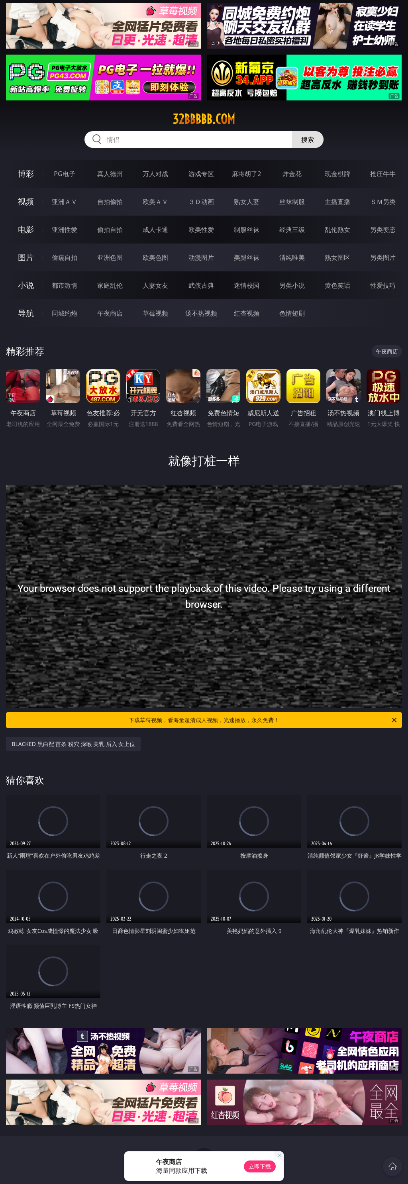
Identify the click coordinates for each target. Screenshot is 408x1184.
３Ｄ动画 (201, 201)
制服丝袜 (246, 229)
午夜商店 (110, 313)
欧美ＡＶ (155, 201)
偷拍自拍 (110, 229)
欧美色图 (155, 257)
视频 (26, 201)
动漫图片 (201, 257)
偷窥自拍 (64, 257)
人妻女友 (155, 285)
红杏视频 (246, 313)
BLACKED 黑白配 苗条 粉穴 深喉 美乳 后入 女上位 (73, 744)
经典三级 (292, 229)
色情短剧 (292, 313)
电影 (26, 229)
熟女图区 (337, 257)
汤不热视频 (201, 313)
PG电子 (64, 173)
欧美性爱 (201, 229)
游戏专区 (201, 173)
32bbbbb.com (204, 119)
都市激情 (64, 285)
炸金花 (292, 173)
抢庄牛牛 (383, 173)
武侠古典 (201, 285)
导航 (26, 313)
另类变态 (383, 229)
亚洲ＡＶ (64, 201)
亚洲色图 (110, 257)
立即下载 (260, 1166)
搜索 (307, 139)
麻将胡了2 (246, 173)
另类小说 (292, 285)
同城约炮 (64, 313)
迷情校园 (246, 285)
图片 (26, 257)
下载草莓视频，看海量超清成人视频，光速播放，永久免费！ (263, 720)
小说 (26, 285)
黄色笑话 (337, 285)
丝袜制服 (292, 201)
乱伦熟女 (337, 229)
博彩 (26, 173)
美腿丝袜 (246, 257)
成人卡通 (155, 229)
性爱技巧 (383, 285)
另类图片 (383, 257)
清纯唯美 (292, 257)
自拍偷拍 (110, 201)
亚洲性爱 (64, 229)
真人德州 (110, 173)
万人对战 (155, 173)
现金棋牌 (337, 173)
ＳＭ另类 (383, 201)
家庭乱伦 (110, 285)
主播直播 (337, 201)
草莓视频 (155, 313)
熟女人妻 (246, 201)
